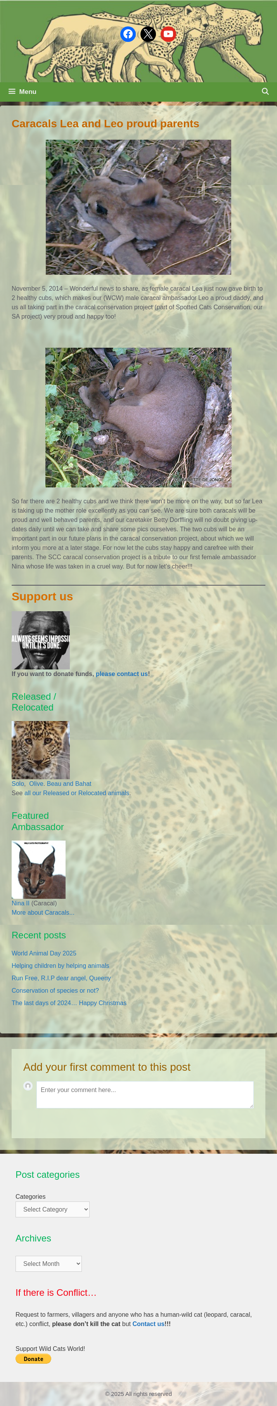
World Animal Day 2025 (44, 953)
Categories (30, 1196)
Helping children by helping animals (60, 965)
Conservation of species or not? (55, 990)
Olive (35, 783)
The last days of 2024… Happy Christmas (69, 1003)
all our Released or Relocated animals (76, 793)
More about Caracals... (43, 912)
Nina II (20, 903)
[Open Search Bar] (265, 92)
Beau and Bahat (69, 783)
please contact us (122, 674)
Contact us (148, 1324)
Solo (18, 783)
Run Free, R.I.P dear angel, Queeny (61, 978)
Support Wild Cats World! (50, 1348)
